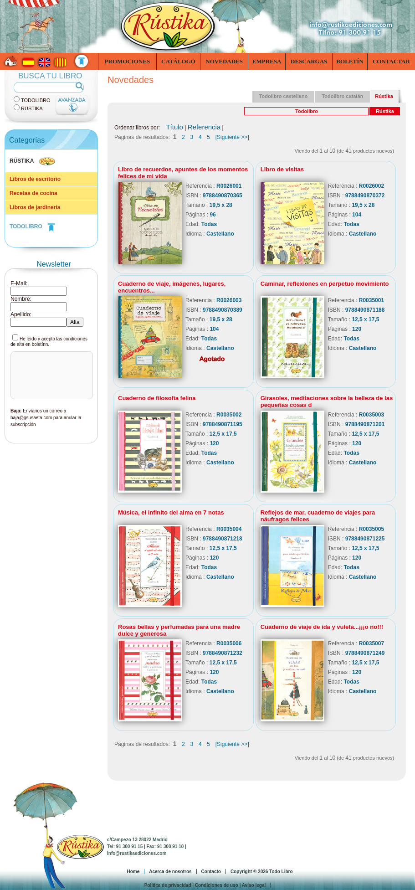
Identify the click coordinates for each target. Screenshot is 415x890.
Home (133, 871)
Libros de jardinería (35, 207)
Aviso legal (254, 885)
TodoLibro (36, 100)
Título (174, 127)
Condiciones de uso (216, 885)
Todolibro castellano (283, 96)
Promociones (127, 61)
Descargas (309, 61)
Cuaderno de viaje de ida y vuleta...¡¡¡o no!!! (322, 626)
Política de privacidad (167, 885)
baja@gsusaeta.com (31, 417)
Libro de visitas (282, 169)
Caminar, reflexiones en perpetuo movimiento (325, 283)
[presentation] (48, 388)
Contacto (211, 871)
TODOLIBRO (32, 226)
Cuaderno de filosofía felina (156, 398)
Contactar (391, 61)
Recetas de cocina (33, 193)
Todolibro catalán (342, 96)
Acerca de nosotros (170, 871)
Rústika (32, 108)
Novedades (224, 61)
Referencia (204, 127)
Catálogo (178, 61)
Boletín (349, 61)
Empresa (267, 61)
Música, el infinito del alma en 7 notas (171, 512)
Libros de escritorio (35, 179)
